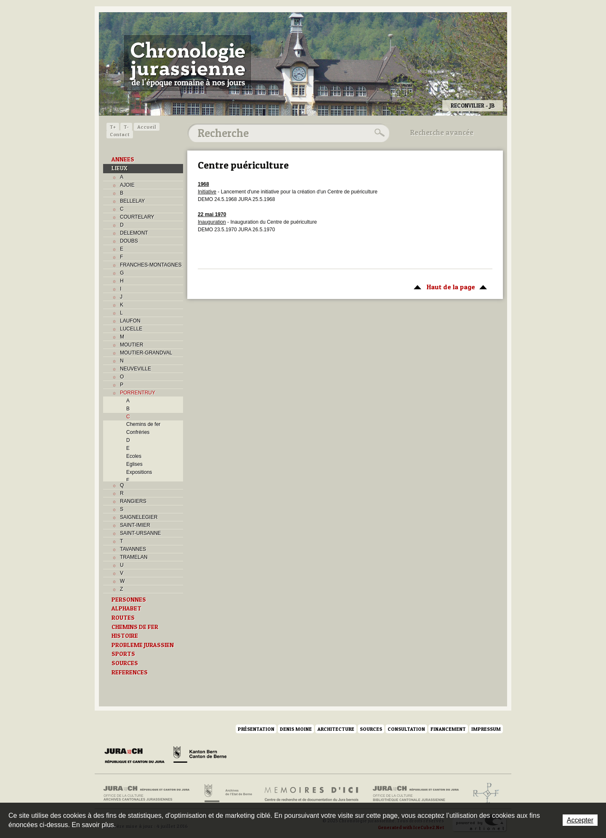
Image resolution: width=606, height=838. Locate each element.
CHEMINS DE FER (135, 627)
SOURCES (125, 663)
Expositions (139, 472)
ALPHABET (126, 608)
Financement (448, 729)
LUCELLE (131, 329)
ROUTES (123, 617)
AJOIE (127, 185)
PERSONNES (129, 599)
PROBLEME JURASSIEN (143, 645)
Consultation (406, 729)
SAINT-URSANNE (140, 533)
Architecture (335, 729)
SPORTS (123, 654)
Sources (371, 729)
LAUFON (130, 321)
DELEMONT (134, 233)
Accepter (580, 820)
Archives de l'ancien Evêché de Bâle (483, 793)
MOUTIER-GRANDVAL (146, 353)
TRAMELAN (133, 557)
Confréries (137, 432)
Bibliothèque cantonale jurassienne (416, 793)
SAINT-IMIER (135, 525)
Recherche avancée (441, 132)
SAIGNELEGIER (138, 517)
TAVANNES (133, 549)
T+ (113, 127)
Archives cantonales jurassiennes (149, 793)
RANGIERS (133, 501)
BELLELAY (132, 201)
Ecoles (133, 456)
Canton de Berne (199, 756)
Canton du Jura (136, 756)
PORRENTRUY (137, 393)
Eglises (134, 464)
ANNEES (123, 159)
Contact (120, 134)
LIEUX (120, 168)
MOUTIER (131, 345)
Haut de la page (448, 286)
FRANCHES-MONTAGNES (150, 265)
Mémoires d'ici (312, 793)
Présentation (256, 729)
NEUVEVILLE (135, 369)
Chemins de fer (143, 424)
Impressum (486, 729)
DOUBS (129, 241)
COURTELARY (137, 217)
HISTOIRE (125, 636)
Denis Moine (296, 729)
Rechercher (378, 133)
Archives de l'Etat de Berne (227, 793)
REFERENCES (130, 672)
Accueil (146, 127)
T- (126, 127)
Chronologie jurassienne (187, 63)
